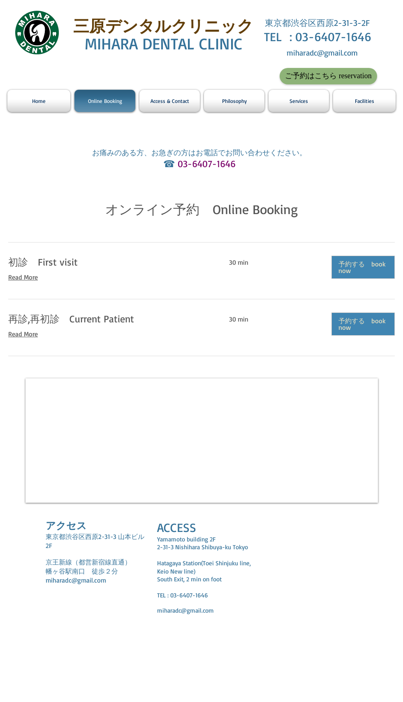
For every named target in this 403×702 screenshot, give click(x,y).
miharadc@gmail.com (322, 53)
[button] (363, 267)
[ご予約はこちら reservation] (328, 76)
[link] (108, 262)
